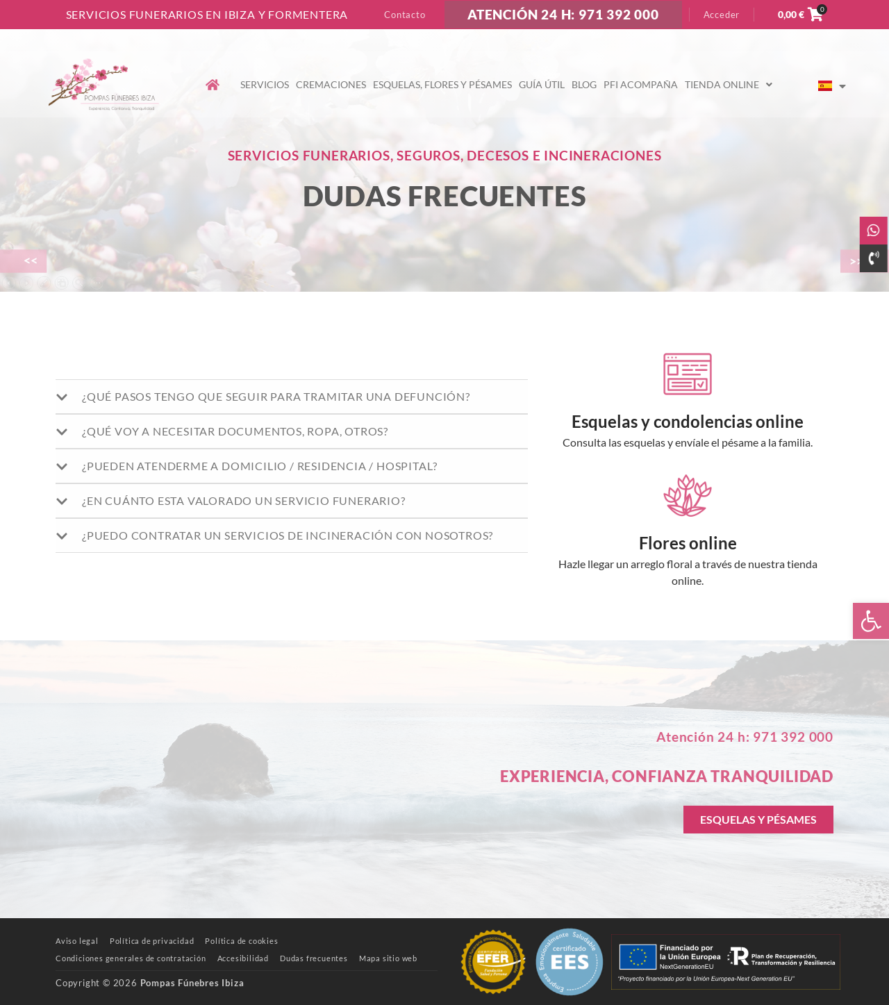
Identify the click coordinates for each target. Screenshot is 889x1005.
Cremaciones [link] (331, 84)
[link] (871, 621)
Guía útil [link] (542, 84)
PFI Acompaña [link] (641, 84)
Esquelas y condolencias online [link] (688, 421)
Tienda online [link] (728, 84)
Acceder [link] (722, 14)
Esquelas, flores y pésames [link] (442, 84)
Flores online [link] (688, 543)
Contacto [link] (404, 14)
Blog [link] (584, 84)
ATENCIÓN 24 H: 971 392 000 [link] (563, 14)
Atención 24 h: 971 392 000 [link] (744, 737)
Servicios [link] (264, 84)
